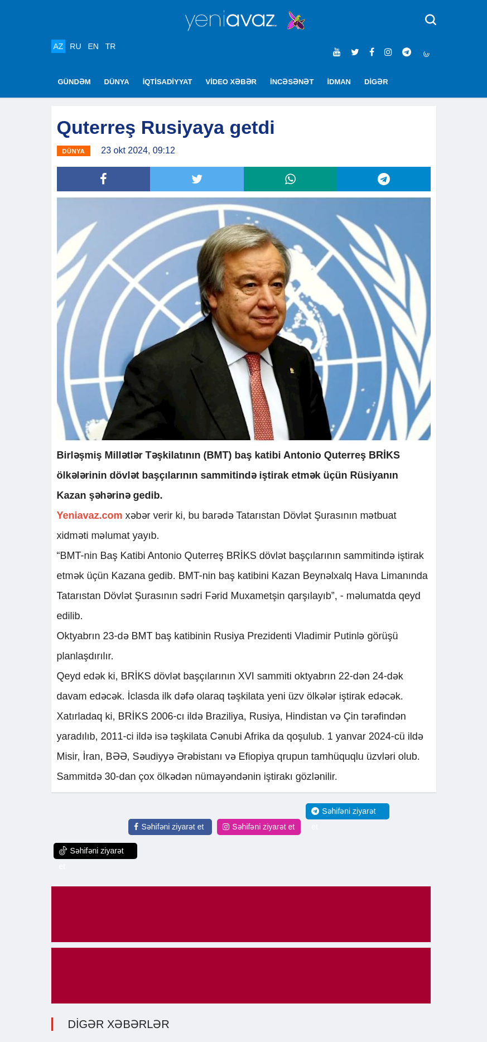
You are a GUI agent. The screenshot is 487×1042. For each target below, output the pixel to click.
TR (110, 46)
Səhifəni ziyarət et (169, 826)
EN (93, 46)
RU (75, 46)
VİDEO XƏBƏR (231, 82)
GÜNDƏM (74, 82)
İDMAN (339, 82)
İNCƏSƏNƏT (292, 82)
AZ (59, 46)
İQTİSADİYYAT (167, 82)
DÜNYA (116, 82)
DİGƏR (376, 82)
